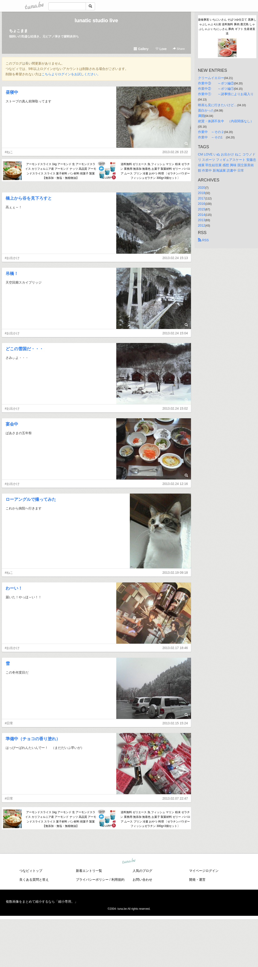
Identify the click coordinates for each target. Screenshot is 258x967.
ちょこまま (18, 31)
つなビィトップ (30, 871)
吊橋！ (12, 273)
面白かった (206, 110)
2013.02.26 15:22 (175, 152)
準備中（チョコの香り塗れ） (33, 738)
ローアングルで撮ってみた (31, 499)
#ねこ (9, 152)
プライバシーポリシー (92, 879)
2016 (201, 204)
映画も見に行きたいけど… (217, 105)
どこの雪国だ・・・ (24, 348)
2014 (201, 214)
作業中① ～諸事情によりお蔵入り (226, 94)
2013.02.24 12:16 (175, 484)
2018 (201, 193)
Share (179, 49)
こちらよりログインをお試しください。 (71, 74)
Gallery (141, 49)
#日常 (9, 723)
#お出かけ (12, 258)
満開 (201, 116)
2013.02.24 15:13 (175, 258)
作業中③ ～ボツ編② (216, 83)
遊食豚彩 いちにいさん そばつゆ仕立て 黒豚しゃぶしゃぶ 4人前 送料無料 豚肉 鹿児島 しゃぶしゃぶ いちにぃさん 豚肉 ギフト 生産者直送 (227, 26)
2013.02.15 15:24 (175, 723)
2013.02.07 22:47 (175, 798)
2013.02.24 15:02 (175, 408)
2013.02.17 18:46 (175, 648)
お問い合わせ (142, 879)
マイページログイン (204, 871)
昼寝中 (12, 92)
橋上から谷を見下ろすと (29, 198)
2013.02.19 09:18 (175, 572)
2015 (201, 209)
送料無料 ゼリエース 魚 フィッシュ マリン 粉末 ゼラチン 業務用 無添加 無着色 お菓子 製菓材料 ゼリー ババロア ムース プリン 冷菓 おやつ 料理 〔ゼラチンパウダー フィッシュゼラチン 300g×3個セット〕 (155, 171)
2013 (201, 220)
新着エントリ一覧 (89, 871)
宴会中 (12, 424)
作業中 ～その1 (212, 137)
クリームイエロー (211, 78)
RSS (203, 240)
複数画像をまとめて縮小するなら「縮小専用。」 (42, 901)
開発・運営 (197, 879)
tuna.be (129, 861)
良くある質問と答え (34, 879)
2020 (201, 187)
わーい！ (14, 588)
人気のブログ (142, 871)
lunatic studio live (96, 20)
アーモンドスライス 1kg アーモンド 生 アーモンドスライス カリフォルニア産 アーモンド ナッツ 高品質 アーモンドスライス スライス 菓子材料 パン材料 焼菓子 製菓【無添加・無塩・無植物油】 (60, 171)
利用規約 (117, 879)
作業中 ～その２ (211, 132)
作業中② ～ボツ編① (216, 88)
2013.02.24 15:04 (175, 333)
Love (160, 49)
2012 (201, 225)
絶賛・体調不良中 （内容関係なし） (226, 121)
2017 (201, 198)
